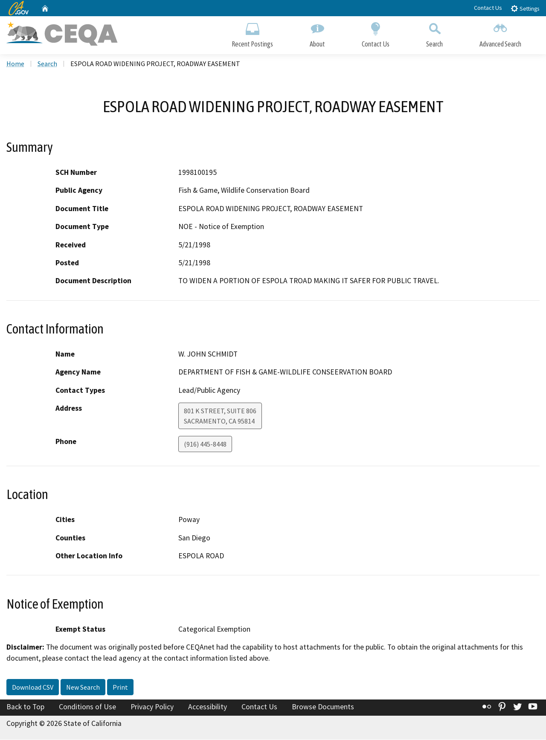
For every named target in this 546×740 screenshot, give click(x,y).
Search (434, 33)
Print (120, 688)
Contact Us (488, 8)
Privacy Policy (152, 707)
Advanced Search (500, 33)
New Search (83, 688)
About (317, 33)
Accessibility (207, 707)
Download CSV (32, 688)
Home (15, 64)
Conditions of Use (87, 707)
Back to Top (25, 707)
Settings (525, 8)
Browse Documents (323, 707)
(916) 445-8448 (205, 445)
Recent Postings (252, 33)
